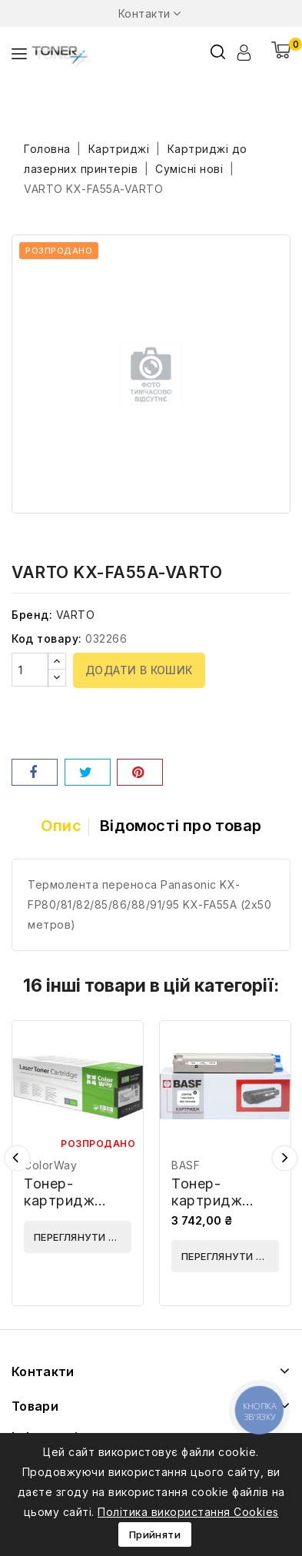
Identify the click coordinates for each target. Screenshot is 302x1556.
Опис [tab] (61, 825)
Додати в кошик (139, 670)
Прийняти (155, 1534)
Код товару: (47, 638)
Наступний (284, 1158)
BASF (185, 1165)
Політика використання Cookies (188, 1511)
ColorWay (50, 1165)
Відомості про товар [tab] (180, 825)
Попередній (17, 1158)
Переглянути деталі (82, 1237)
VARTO (75, 614)
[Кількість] (30, 670)
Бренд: (32, 614)
